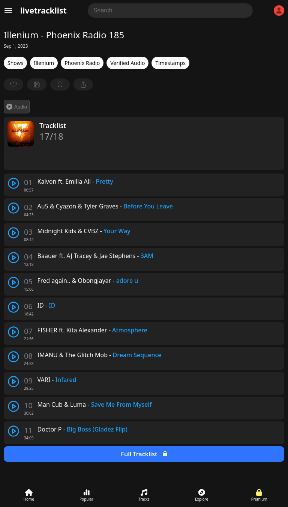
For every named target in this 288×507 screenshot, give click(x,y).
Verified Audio (127, 62)
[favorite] (13, 84)
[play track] (14, 183)
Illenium (44, 62)
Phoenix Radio (82, 62)
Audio (16, 107)
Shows (15, 62)
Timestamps (170, 62)
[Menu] (8, 10)
